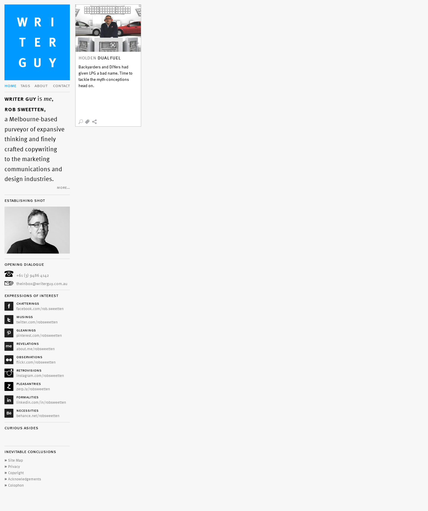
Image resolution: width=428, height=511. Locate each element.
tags (25, 86)
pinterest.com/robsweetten (39, 335)
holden (87, 58)
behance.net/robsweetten (37, 416)
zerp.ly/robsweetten (33, 389)
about (41, 86)
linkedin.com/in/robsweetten (41, 402)
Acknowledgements (24, 479)
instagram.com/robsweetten (40, 375)
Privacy (14, 466)
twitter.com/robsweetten (37, 322)
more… (63, 187)
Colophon (16, 485)
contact (61, 86)
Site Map (15, 460)
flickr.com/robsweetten (36, 362)
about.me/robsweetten (35, 349)
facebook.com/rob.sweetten (40, 309)
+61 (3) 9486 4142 (32, 275)
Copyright (16, 473)
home (10, 86)
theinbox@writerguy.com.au (41, 284)
